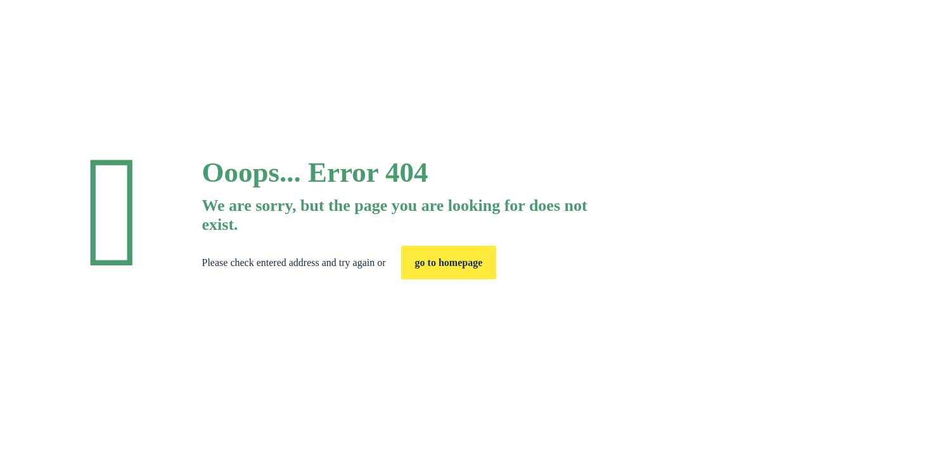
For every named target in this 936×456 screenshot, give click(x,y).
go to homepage (449, 262)
